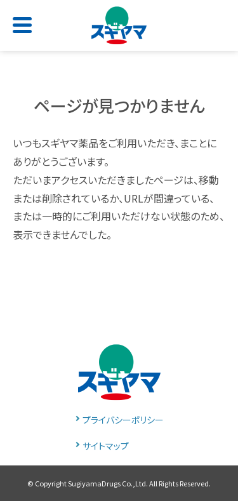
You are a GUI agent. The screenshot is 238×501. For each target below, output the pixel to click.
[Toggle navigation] (25, 21)
